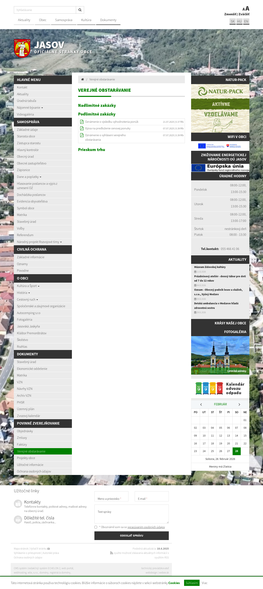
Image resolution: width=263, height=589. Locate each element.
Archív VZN (24, 395)
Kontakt (22, 87)
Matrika (22, 215)
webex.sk (164, 572)
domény (44, 572)
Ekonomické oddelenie (32, 368)
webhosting (20, 572)
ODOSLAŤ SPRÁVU (131, 535)
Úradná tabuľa (26, 101)
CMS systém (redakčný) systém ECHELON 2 (37, 568)
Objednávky (25, 431)
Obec (42, 20)
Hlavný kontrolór (28, 150)
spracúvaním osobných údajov (146, 527)
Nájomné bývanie (30, 107)
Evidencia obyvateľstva (32, 201)
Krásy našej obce (230, 323)
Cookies (174, 583)
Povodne (23, 270)
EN (246, 21)
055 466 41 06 (230, 249)
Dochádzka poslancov (31, 195)
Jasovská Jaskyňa (28, 326)
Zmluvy (22, 438)
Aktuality (24, 20)
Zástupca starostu (28, 143)
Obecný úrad (25, 156)
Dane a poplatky (29, 177)
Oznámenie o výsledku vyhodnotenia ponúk (111, 122)
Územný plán (25, 409)
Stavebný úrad (26, 221)
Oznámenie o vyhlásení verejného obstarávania (105, 137)
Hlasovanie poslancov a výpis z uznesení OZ (37, 185)
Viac (204, 583)
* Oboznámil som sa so (129, 527)
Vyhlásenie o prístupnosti (27, 553)
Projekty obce (26, 458)
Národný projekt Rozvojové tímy (39, 242)
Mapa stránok (21, 548)
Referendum (25, 235)
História (23, 292)
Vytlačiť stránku (40, 548)
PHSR (20, 402)
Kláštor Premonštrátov (31, 333)
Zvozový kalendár (28, 416)
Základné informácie (30, 257)
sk (232, 21)
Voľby (20, 228)
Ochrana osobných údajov (34, 471)
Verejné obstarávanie (31, 451)
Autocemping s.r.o (28, 313)
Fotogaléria (24, 319)
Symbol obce (25, 208)
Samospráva (63, 20)
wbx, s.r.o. (33, 572)
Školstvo (22, 340)
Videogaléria (25, 114)
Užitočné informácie (30, 465)
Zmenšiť (230, 14)
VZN (20, 382)
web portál (67, 568)
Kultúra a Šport (28, 286)
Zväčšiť (244, 14)
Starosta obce (26, 136)
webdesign (151, 572)
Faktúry (22, 444)
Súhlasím (192, 583)
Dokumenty (108, 20)
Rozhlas (22, 346)
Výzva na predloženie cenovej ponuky (107, 128)
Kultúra (86, 20)
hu (239, 21)
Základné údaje (27, 129)
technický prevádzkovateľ (155, 568)
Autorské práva (51, 553)
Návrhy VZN (24, 389)
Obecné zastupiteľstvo (31, 163)
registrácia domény (60, 572)
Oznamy (22, 264)
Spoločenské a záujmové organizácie (41, 306)
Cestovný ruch (27, 299)
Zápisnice (23, 170)
